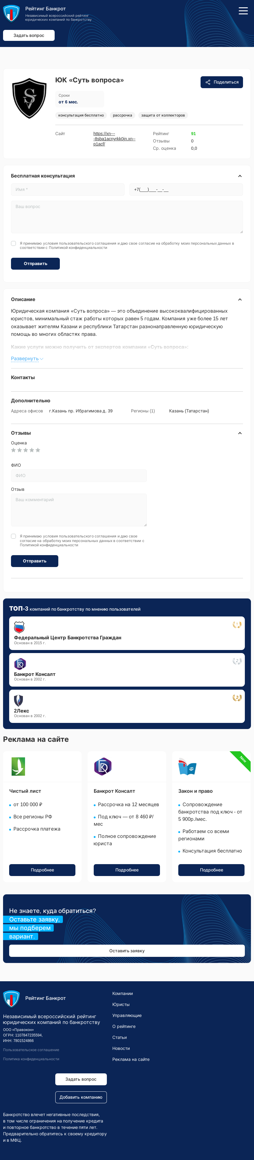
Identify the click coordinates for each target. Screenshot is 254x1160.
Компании (122, 993)
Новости (121, 1048)
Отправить (35, 263)
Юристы (121, 1004)
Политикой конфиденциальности (78, 248)
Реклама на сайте (131, 1059)
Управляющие (127, 1015)
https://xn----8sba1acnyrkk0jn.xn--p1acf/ (114, 138)
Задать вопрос (29, 35)
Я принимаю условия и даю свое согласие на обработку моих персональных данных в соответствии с (127, 245)
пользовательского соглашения (87, 243)
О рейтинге (124, 1026)
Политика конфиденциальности (31, 1059)
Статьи (119, 1037)
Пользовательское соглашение (31, 1050)
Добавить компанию (81, 1097)
